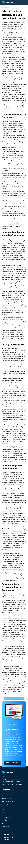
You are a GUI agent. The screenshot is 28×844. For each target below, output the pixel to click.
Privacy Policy (5, 826)
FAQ (3, 823)
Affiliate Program (6, 796)
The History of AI (6, 804)
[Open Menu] (25, 2)
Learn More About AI (7, 798)
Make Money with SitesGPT (9, 801)
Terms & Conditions (7, 821)
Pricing (3, 807)
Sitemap (4, 812)
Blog (3, 809)
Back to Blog (5, 7)
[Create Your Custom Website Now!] (14, 698)
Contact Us (4, 829)
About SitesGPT (6, 793)
